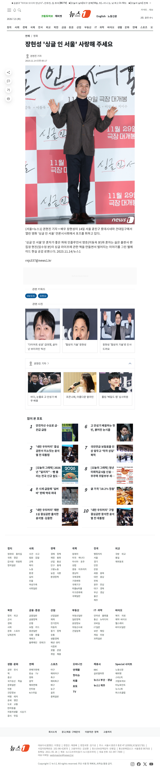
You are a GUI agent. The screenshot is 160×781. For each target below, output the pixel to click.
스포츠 (54, 664)
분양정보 (76, 623)
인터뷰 (32, 689)
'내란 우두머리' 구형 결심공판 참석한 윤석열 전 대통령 (102, 514)
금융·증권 (34, 610)
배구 (53, 685)
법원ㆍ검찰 (34, 557)
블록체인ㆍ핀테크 (37, 642)
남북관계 (12, 635)
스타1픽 (119, 677)
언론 (10, 689)
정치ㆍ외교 (13, 615)
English (101, 16)
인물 (31, 581)
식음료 (54, 646)
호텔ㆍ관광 (56, 650)
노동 (31, 569)
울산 (96, 596)
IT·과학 (98, 610)
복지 (31, 565)
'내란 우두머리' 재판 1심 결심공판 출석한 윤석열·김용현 (47, 514)
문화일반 (12, 685)
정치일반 (12, 565)
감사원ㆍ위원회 (15, 561)
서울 (96, 557)
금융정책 (33, 619)
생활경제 (55, 638)
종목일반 (55, 696)
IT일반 (97, 627)
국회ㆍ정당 (13, 557)
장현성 (43, 296)
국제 (74, 548)
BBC (96, 669)
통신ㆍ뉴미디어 (101, 619)
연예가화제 (34, 669)
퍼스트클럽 (120, 692)
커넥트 (144, 9)
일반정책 (76, 619)
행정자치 (98, 554)
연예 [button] (27, 35)
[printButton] (8, 98)
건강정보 (12, 692)
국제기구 (76, 584)
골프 (53, 692)
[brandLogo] (80, 13)
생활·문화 (13, 664)
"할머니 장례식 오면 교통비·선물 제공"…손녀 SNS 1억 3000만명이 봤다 (117, 3)
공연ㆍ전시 (13, 669)
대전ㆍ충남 (99, 577)
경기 (96, 561)
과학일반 (98, 638)
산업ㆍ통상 (56, 561)
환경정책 (55, 577)
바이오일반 (120, 627)
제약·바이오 (121, 619)
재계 (53, 619)
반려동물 (12, 708)
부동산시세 (77, 627)
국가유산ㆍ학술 (15, 681)
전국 (96, 548)
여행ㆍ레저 (13, 696)
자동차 (54, 627)
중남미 (75, 573)
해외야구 (55, 673)
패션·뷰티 (55, 642)
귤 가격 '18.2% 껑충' (103, 489)
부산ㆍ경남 (99, 592)
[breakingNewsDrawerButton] (14, 10)
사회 (31, 548)
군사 (10, 619)
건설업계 (76, 631)
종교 (10, 677)
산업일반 (55, 615)
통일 (117, 557)
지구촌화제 (77, 592)
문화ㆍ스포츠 (14, 631)
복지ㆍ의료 (120, 615)
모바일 (97, 623)
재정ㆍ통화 (56, 557)
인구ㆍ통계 (56, 565)
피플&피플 (77, 588)
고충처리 (107, 732)
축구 (53, 677)
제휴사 (97, 664)
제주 (96, 600)
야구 (53, 669)
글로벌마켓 (99, 673)
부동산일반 (77, 615)
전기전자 (55, 623)
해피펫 (58, 16)
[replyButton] (8, 81)
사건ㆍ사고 (34, 554)
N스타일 (33, 692)
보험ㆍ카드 (34, 627)
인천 (96, 565)
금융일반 (33, 615)
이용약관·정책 (91, 732)
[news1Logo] (20, 748)
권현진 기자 (36, 56)
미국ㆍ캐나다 (78, 557)
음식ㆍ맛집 (13, 715)
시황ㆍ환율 (34, 635)
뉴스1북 (119, 689)
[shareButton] (8, 72)
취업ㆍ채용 (56, 654)
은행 (31, 623)
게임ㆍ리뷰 (99, 635)
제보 (151, 9)
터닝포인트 (120, 685)
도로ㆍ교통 (13, 704)
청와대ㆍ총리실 (15, 554)
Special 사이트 (123, 664)
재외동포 (119, 561)
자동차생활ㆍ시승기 (17, 712)
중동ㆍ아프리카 (79, 569)
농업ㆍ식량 (56, 573)
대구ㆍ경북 (99, 588)
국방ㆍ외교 (120, 554)
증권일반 (33, 631)
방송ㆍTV (33, 673)
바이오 (118, 610)
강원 (96, 569)
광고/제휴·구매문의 (71, 732)
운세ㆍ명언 (13, 700)
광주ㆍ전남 (99, 584)
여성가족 (33, 584)
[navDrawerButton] (9, 10)
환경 (31, 573)
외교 (117, 548)
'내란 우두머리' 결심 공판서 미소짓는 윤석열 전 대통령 (48, 451)
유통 (53, 635)
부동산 (75, 610)
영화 (31, 677)
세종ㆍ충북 (99, 573)
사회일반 (33, 588)
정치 (10, 548)
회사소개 (53, 732)
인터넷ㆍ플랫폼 (101, 615)
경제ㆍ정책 (56, 554)
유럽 (74, 565)
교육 (31, 561)
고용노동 (55, 569)
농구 (53, 689)
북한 (10, 610)
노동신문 (112, 16)
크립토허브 (47, 16)
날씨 (31, 577)
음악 (31, 681)
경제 (53, 548)
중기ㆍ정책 (56, 631)
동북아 (75, 554)
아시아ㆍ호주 (78, 561)
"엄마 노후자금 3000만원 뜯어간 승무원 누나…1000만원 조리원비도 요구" (44, 3)
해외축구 (55, 681)
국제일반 (76, 596)
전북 (96, 581)
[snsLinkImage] (132, 764)
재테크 (32, 638)
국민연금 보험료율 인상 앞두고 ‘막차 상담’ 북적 (102, 451)
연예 (31, 664)
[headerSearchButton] (19, 10)
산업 (53, 610)
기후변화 (76, 581)
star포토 (31, 296)
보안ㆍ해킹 (99, 631)
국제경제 (76, 577)
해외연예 (33, 685)
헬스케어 (119, 623)
